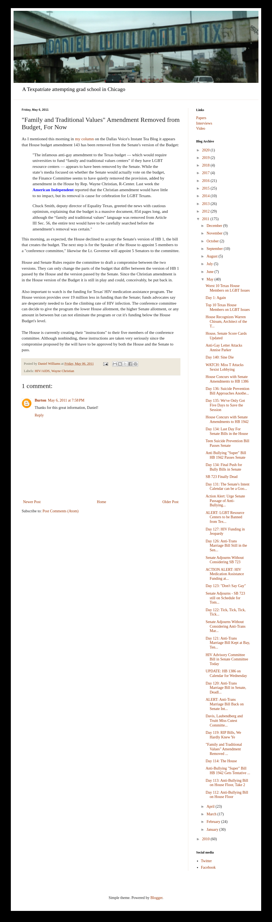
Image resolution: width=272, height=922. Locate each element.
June (210, 272)
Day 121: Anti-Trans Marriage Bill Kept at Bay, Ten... (228, 643)
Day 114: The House (221, 761)
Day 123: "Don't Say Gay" (226, 586)
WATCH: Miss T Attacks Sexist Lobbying (225, 367)
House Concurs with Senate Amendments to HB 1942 (227, 419)
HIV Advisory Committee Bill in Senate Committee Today (227, 659)
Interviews (204, 123)
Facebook (208, 867)
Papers (201, 118)
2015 (206, 188)
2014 (206, 196)
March (211, 814)
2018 (206, 165)
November (215, 233)
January (212, 829)
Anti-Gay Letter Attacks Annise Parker (224, 347)
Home (101, 502)
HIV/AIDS (42, 371)
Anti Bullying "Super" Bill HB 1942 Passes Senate (226, 455)
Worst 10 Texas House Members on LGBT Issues (228, 288)
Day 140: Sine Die (220, 357)
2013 (206, 204)
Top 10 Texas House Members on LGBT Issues (228, 307)
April (210, 806)
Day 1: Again (216, 298)
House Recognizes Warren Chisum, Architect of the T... (226, 321)
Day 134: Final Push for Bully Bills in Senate (224, 467)
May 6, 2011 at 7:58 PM (66, 400)
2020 (206, 150)
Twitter (206, 861)
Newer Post (32, 502)
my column (84, 138)
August (212, 256)
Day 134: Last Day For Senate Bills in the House (227, 431)
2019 (206, 158)
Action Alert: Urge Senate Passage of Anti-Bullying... (225, 500)
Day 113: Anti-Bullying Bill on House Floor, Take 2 (227, 782)
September (215, 249)
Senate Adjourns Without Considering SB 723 (225, 560)
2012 (206, 211)
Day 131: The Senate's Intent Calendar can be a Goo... (228, 486)
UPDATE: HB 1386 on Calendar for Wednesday (226, 673)
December (214, 226)
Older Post (171, 502)
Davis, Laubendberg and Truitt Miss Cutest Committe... (224, 720)
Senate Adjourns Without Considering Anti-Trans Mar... (225, 626)
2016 (206, 181)
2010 (206, 839)
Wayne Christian (62, 371)
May (210, 279)
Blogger (156, 898)
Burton (40, 400)
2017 (206, 173)
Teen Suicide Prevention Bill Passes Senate (227, 443)
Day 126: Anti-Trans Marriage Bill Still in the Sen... (226, 545)
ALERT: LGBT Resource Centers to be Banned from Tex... (225, 517)
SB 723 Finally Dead (222, 477)
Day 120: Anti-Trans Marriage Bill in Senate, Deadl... (226, 688)
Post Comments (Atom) (61, 511)
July (210, 264)
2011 (206, 219)
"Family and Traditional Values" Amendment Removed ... (224, 749)
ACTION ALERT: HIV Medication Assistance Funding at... (225, 574)
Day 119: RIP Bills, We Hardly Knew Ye (223, 735)
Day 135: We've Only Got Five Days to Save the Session (225, 405)
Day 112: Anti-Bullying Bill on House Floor (227, 794)
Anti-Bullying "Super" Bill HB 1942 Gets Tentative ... (228, 770)
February (213, 822)
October (213, 241)
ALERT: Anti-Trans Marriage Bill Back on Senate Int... (225, 704)
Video (200, 128)
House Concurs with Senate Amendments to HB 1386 (227, 379)
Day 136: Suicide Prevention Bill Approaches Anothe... (227, 391)
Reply (39, 415)
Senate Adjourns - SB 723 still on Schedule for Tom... (225, 598)
